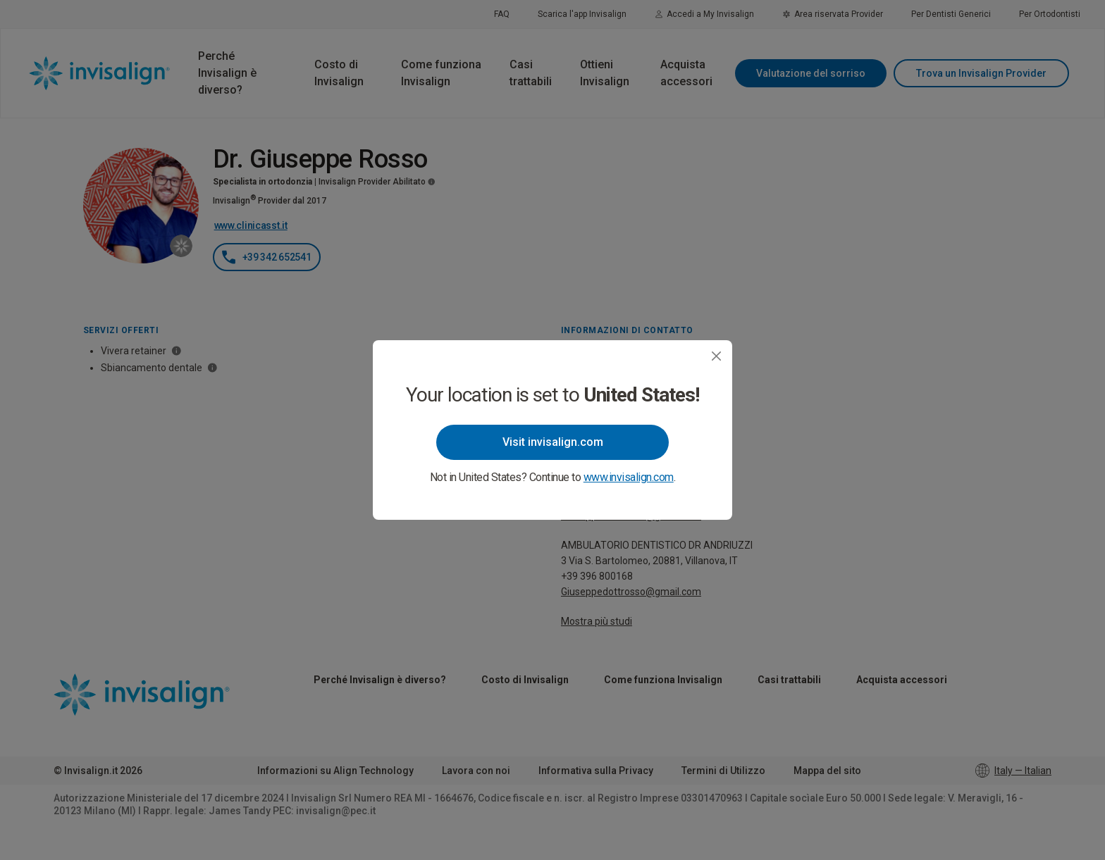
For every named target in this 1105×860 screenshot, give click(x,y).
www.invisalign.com (629, 477)
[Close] (716, 356)
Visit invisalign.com (552, 442)
